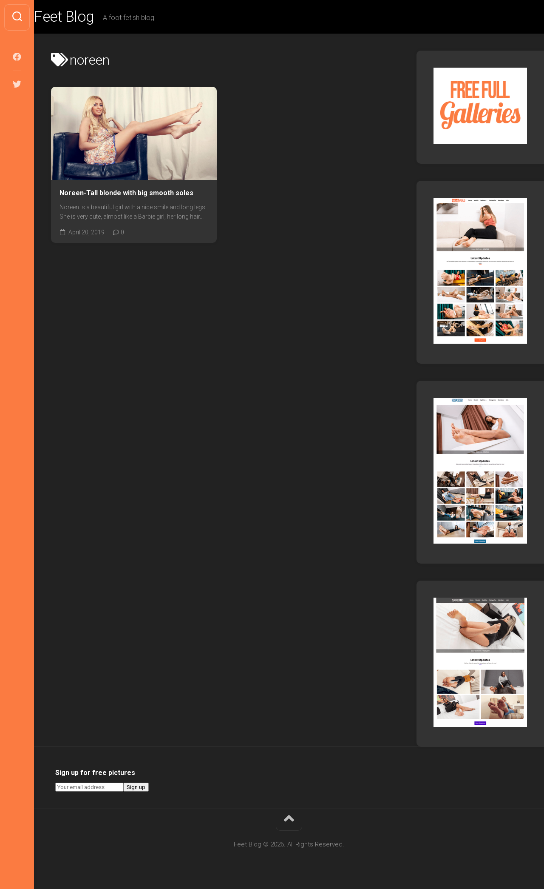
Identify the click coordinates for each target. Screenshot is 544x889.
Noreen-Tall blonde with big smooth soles (126, 194)
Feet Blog (82, 17)
